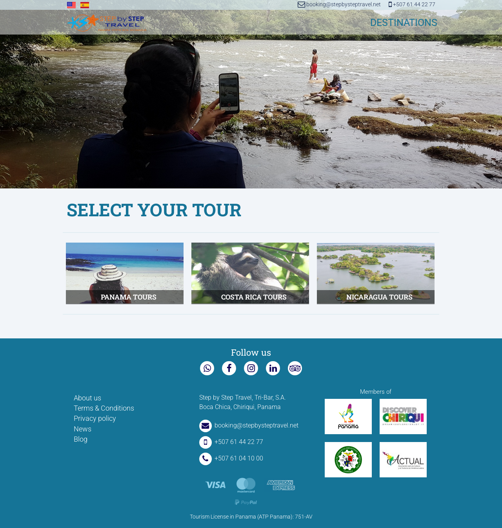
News (82, 429)
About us (87, 398)
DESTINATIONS (403, 22)
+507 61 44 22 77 (412, 4)
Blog (80, 439)
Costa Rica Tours (254, 296)
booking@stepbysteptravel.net (339, 4)
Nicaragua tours (379, 296)
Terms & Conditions (104, 408)
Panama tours (128, 296)
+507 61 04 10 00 (231, 458)
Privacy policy (95, 418)
